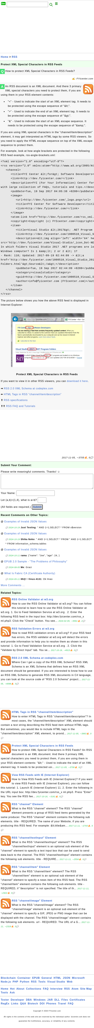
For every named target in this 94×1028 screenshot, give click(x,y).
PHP (15, 984)
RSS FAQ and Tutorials (20, 406)
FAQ (46, 992)
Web (69, 984)
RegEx (5, 1006)
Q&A (23, 1006)
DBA (29, 1003)
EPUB (36, 981)
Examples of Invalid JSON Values (25, 524)
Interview (56, 992)
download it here (77, 381)
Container (24, 981)
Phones (51, 1006)
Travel (62, 1006)
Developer (17, 1003)
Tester (5, 1003)
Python (24, 984)
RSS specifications (16, 400)
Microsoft (78, 981)
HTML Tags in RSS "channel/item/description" (32, 394)
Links (14, 1006)
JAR (50, 1003)
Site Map (86, 992)
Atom (75, 992)
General (46, 981)
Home (4, 57)
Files (64, 1003)
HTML (57, 981)
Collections (33, 992)
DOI (42, 1006)
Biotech (33, 1006)
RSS (14, 57)
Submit (37, 510)
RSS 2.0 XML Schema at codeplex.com (28, 388)
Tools (42, 984)
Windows (39, 1003)
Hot (12, 992)
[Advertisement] (47, 31)
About (20, 992)
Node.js (6, 984)
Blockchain (8, 981)
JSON (66, 981)
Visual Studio (56, 984)
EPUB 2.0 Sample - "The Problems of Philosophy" (35, 564)
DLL (57, 1003)
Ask (12, 995)
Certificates (77, 1003)
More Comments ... (13, 588)
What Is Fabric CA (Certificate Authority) (29, 576)
